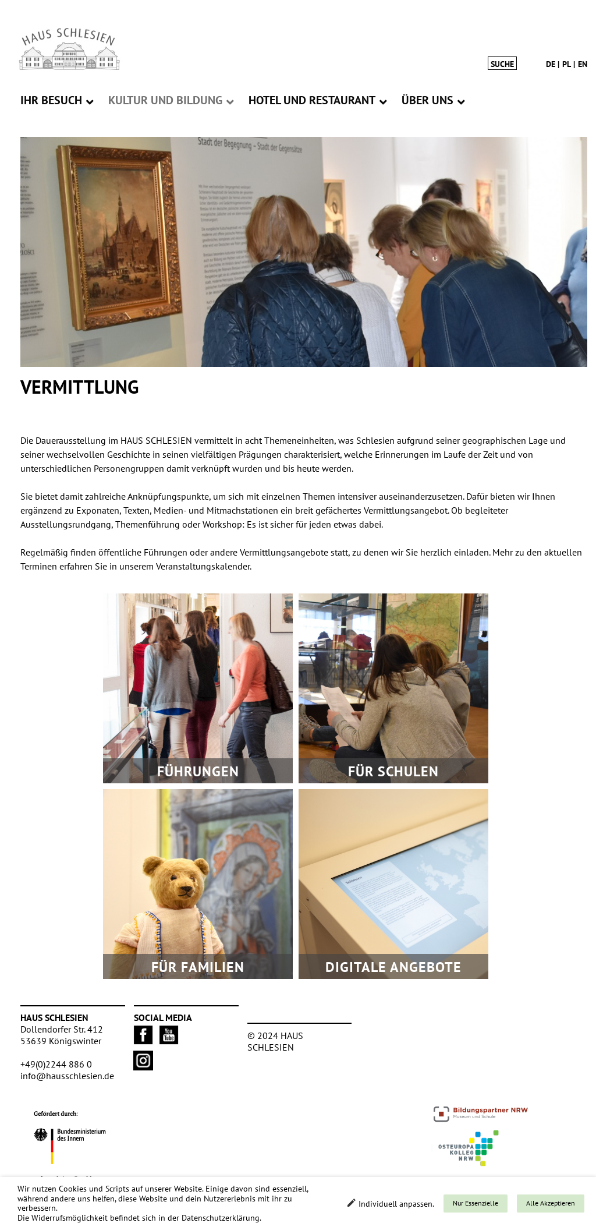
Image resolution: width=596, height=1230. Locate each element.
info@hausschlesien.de (67, 1075)
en (582, 64)
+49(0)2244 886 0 (56, 1064)
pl (566, 64)
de (550, 64)
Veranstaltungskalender (203, 566)
